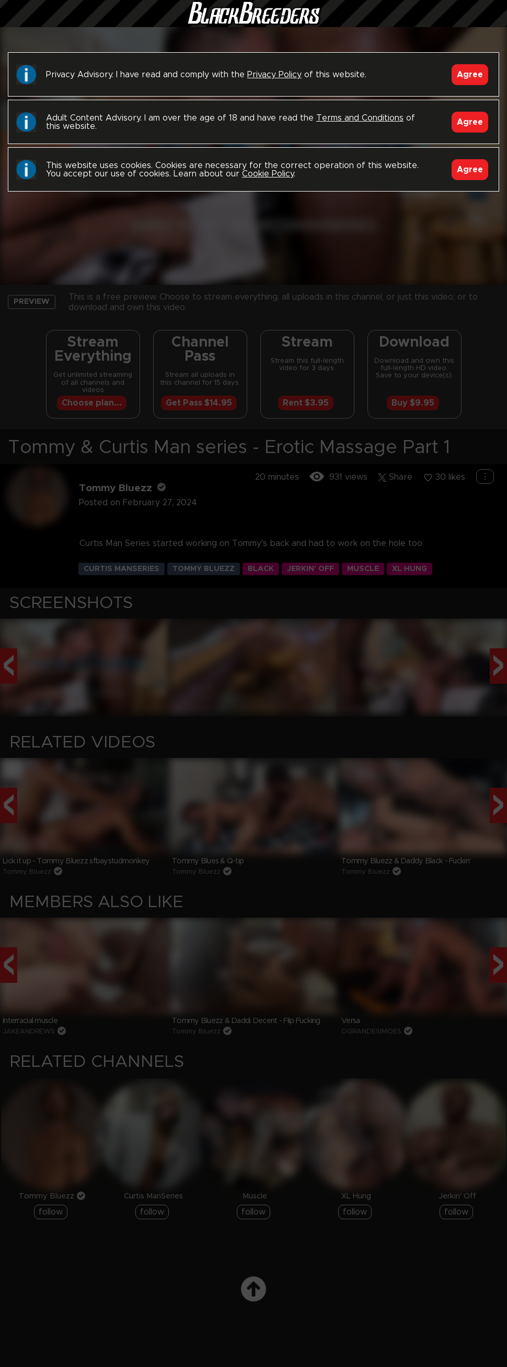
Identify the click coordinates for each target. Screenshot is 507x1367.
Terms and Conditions (360, 118)
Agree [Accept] (470, 74)
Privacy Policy (274, 74)
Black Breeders (253, 23)
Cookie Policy (268, 174)
